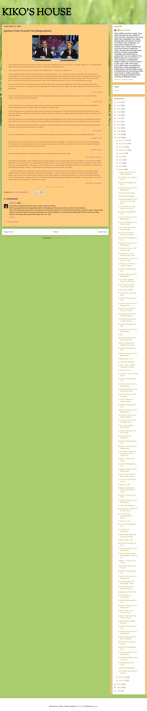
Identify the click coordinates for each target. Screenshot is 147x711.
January (122, 680)
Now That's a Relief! (125, 290)
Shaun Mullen (125, 30)
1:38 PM (12, 217)
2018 (119, 105)
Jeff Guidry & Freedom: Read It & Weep (126, 265)
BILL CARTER (97, 92)
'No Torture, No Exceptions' (123, 530)
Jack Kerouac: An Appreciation (124, 596)
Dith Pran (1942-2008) (126, 193)
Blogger (94, 706)
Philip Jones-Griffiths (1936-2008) (125, 426)
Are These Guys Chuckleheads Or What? (125, 516)
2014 (119, 118)
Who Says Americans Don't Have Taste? (126, 234)
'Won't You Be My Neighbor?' (124, 437)
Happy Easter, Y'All (125, 359)
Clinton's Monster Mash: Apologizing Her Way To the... (128, 555)
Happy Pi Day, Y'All (125, 540)
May (120, 163)
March (121, 169)
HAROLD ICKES (96, 150)
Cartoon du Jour (124, 370)
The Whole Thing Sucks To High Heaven (127, 320)
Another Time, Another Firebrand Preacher (126, 366)
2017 (119, 109)
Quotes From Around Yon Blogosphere (127, 189)
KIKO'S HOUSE (36, 13)
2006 (119, 687)
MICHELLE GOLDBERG (94, 183)
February (122, 677)
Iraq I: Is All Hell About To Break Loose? (127, 223)
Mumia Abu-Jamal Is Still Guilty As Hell (127, 249)
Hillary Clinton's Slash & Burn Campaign (127, 638)
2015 (119, 115)
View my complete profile (123, 79)
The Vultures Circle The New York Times (127, 315)
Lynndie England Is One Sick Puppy (127, 432)
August (121, 153)
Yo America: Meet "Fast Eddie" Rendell (126, 416)
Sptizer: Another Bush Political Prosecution (126, 344)
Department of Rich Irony (127, 592)
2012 (119, 125)
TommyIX (80, 706)
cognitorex (13, 203)
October (122, 147)
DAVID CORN (97, 101)
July (120, 157)
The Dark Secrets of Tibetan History (125, 400)
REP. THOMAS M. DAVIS (94, 157)
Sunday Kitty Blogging (126, 196)
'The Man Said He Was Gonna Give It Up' (126, 208)
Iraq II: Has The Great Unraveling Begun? (126, 286)
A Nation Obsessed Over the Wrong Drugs (127, 536)
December (123, 140)
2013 (119, 122)
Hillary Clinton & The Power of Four (125, 612)
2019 (119, 102)
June (121, 160)
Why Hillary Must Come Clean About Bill (127, 339)
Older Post (102, 232)
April (121, 166)
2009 (119, 134)
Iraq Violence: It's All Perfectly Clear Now (126, 254)
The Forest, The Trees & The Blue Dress (127, 421)
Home (55, 232)
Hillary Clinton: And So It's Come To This (127, 260)
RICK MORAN (97, 131)
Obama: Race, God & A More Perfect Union (127, 475)
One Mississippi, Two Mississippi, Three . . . (127, 582)
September (123, 150)
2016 (119, 112)
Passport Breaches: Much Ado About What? (127, 390)
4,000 (120, 335)
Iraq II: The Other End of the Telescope (127, 228)
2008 (119, 138)
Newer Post (8, 232)
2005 (119, 691)
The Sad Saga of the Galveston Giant (125, 588)
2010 (119, 131)
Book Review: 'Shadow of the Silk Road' (127, 510)
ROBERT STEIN (97, 138)
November (123, 144)
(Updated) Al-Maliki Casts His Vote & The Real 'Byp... (127, 201)
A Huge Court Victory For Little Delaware (127, 173)
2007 (119, 684)
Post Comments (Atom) (60, 238)
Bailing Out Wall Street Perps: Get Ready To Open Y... (126, 490)
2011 (119, 128)
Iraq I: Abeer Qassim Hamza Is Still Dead (126, 280)
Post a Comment (12, 222)
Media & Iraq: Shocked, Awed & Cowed (127, 310)
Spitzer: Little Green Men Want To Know (127, 617)
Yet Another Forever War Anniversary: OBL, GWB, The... (127, 453)
